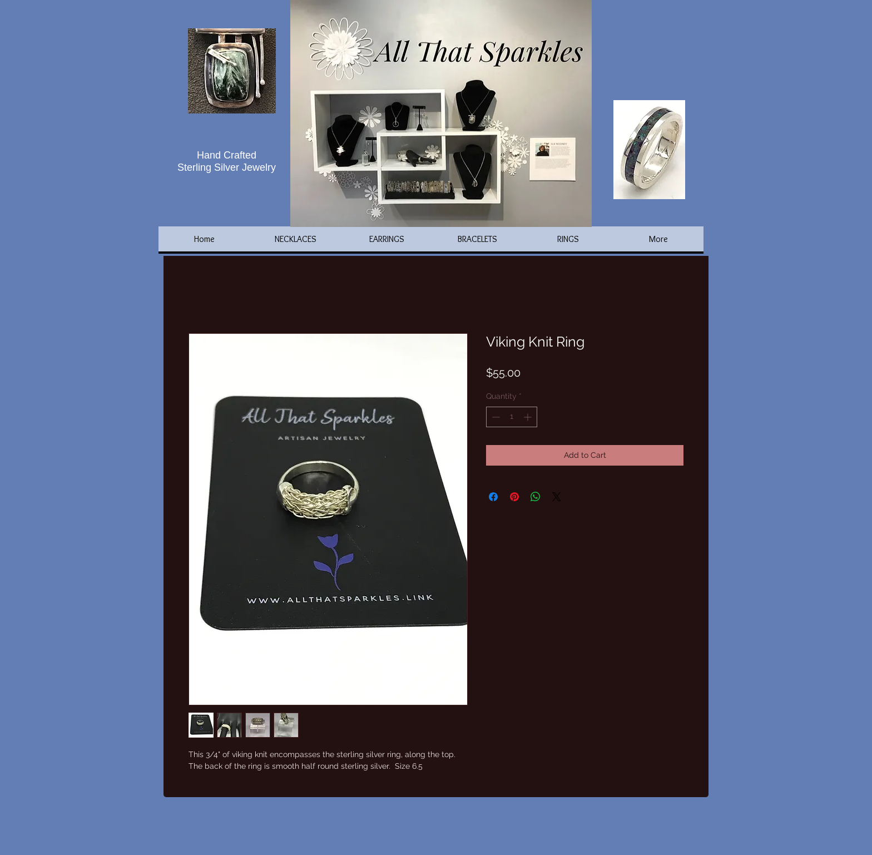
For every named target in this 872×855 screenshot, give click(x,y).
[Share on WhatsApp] (535, 496)
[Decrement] (495, 417)
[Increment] (529, 417)
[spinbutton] (512, 417)
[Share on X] (556, 496)
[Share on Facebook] (493, 496)
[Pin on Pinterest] (514, 496)
